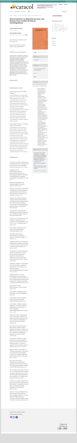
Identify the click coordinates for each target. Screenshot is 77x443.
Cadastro (61, 4)
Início (11, 15)
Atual (11, 11)
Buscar (64, 11)
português (54, 45)
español (53, 43)
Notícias (23, 11)
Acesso (65, 4)
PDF (35, 52)
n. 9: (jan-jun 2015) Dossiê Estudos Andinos (28, 15)
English (53, 41)
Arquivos (17, 11)
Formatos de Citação (40, 170)
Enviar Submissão (57, 15)
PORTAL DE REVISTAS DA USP (7, 1)
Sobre (29, 11)
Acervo (15, 15)
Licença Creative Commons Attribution (42, 99)
